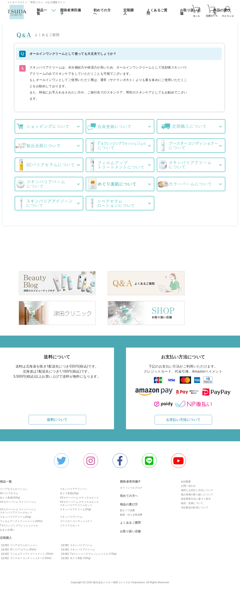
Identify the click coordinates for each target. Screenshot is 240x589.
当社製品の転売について (193, 505)
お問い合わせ (187, 484)
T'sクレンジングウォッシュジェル (19, 523)
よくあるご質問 (157, 11)
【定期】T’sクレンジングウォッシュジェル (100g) (88, 552)
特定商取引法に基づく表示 (195, 497)
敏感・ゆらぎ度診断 (131, 512)
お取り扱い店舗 (130, 529)
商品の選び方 (129, 502)
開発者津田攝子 (70, 11)
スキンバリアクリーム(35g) (75, 507)
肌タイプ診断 (127, 508)
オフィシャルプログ (131, 486)
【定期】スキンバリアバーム (76, 543)
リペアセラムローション (13, 487)
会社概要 (185, 480)
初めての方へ (102, 11)
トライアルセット (70, 523)
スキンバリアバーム (71, 515)
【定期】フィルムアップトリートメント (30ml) (26, 552)
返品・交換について (191, 501)
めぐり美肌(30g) (69, 491)
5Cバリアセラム (9, 491)
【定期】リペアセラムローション (18, 543)
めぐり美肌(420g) (10, 495)
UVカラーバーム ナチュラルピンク (79, 495)
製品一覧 (42, 11)
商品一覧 (6, 480)
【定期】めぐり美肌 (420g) (75, 556)
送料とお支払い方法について (196, 488)
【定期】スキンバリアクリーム (77, 547)
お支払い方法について (183, 417)
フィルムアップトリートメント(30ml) (21, 519)
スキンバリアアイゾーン (73, 487)
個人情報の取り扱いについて (196, 492)
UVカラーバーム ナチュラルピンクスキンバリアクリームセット (79, 501)
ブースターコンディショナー (76, 519)
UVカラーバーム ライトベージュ (18, 500)
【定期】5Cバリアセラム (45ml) (18, 547)
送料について (57, 417)
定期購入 (128, 11)
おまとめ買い (7, 528)
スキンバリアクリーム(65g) (15, 515)
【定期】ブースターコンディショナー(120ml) (26, 556)
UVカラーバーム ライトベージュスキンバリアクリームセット (18, 509)
